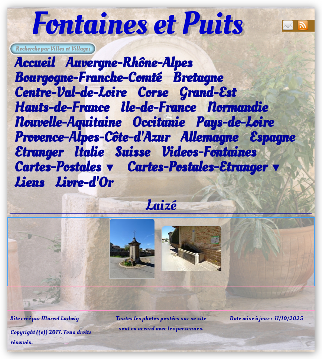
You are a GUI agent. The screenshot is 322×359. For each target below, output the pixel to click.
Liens (29, 182)
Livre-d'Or (84, 182)
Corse (152, 92)
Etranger (38, 152)
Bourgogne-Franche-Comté (88, 77)
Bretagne (198, 77)
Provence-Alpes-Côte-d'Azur (91, 137)
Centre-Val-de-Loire (70, 92)
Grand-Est (207, 92)
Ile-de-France (158, 107)
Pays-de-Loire (235, 122)
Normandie (237, 107)
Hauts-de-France (61, 107)
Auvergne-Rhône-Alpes (129, 62)
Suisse (132, 152)
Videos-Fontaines (208, 152)
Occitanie (158, 122)
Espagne (272, 137)
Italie (89, 152)
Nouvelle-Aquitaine (67, 122)
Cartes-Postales (65, 167)
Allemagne (209, 137)
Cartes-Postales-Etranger (204, 167)
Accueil (34, 62)
